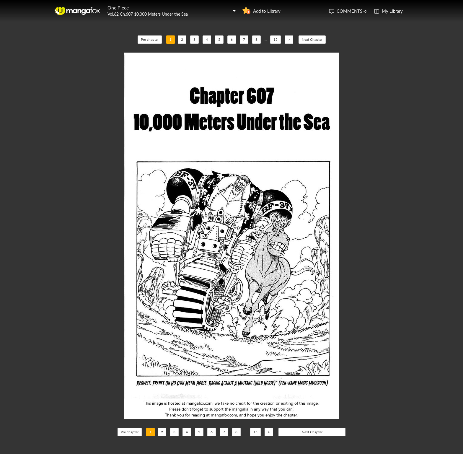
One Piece (118, 7)
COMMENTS (352, 11)
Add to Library (267, 11)
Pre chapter (150, 39)
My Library (392, 11)
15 (275, 39)
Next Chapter (312, 39)
